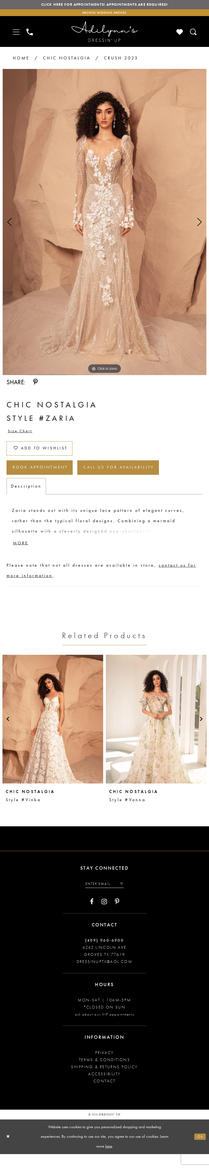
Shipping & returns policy (104, 1080)
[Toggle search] (193, 34)
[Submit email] (124, 897)
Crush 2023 (121, 61)
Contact (104, 1095)
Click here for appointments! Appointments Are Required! (104, 5)
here (108, 1160)
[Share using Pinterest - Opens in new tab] (35, 385)
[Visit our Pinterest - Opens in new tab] (117, 915)
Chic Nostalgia (67, 61)
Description (26, 497)
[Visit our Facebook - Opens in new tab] (92, 915)
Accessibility (104, 1088)
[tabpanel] (104, 225)
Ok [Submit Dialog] (199, 1150)
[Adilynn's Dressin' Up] (104, 34)
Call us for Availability (139, 477)
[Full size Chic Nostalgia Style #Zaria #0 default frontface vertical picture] (104, 225)
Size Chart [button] (22, 434)
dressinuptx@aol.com (105, 975)
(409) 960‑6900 (104, 954)
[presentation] (52, 731)
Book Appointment (46, 477)
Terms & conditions (104, 1073)
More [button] (22, 555)
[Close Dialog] (8, 1150)
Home (21, 61)
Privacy (104, 1066)
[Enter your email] (104, 897)
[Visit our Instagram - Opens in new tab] (104, 915)
